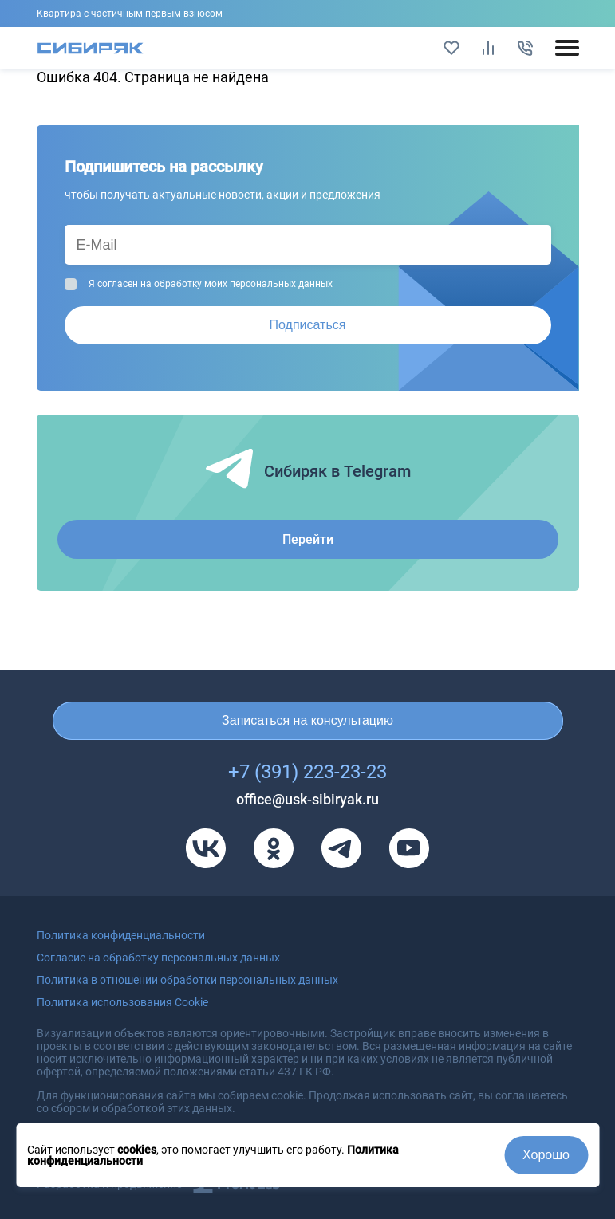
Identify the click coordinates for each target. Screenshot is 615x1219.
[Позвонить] (525, 47)
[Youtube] (409, 848)
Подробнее (308, 13)
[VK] (206, 848)
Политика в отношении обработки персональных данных (187, 979)
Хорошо (546, 1155)
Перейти (307, 539)
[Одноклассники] (274, 848)
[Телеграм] (341, 848)
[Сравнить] (488, 47)
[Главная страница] (90, 48)
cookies (136, 1149)
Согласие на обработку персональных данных (158, 957)
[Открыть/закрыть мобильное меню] (567, 48)
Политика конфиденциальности (121, 935)
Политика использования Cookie (122, 1002)
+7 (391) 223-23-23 (307, 772)
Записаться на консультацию (307, 720)
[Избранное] (451, 47)
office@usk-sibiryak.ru (307, 799)
